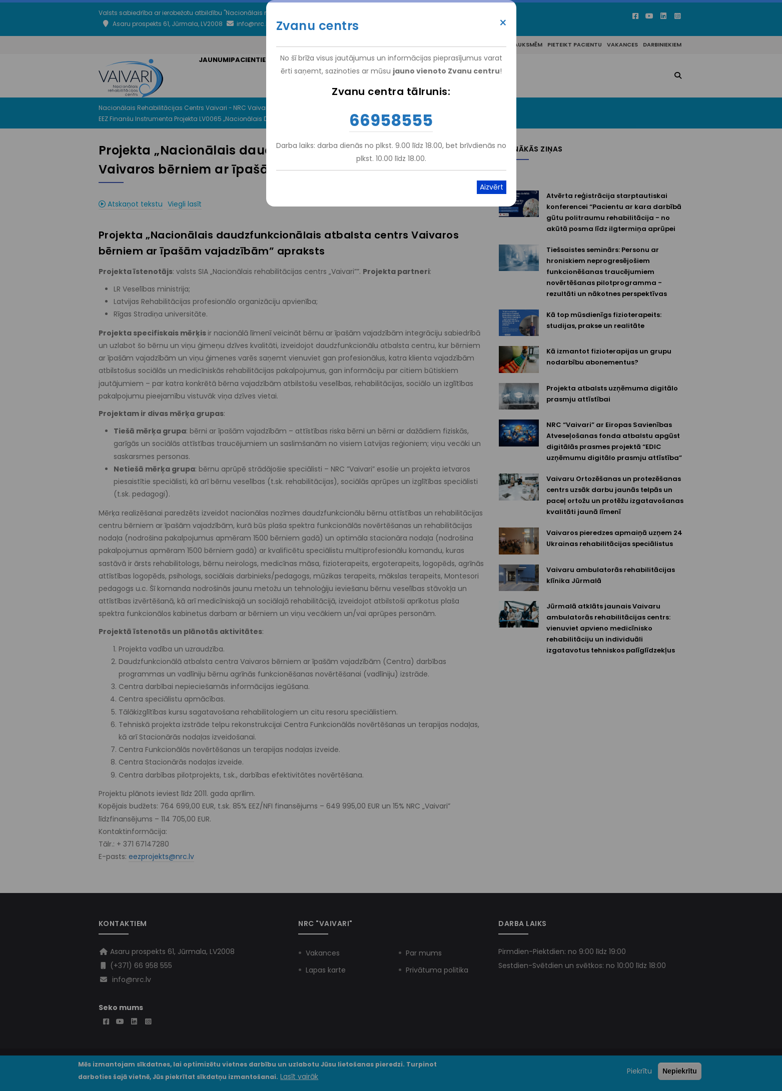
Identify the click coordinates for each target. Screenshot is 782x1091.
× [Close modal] (503, 23)
